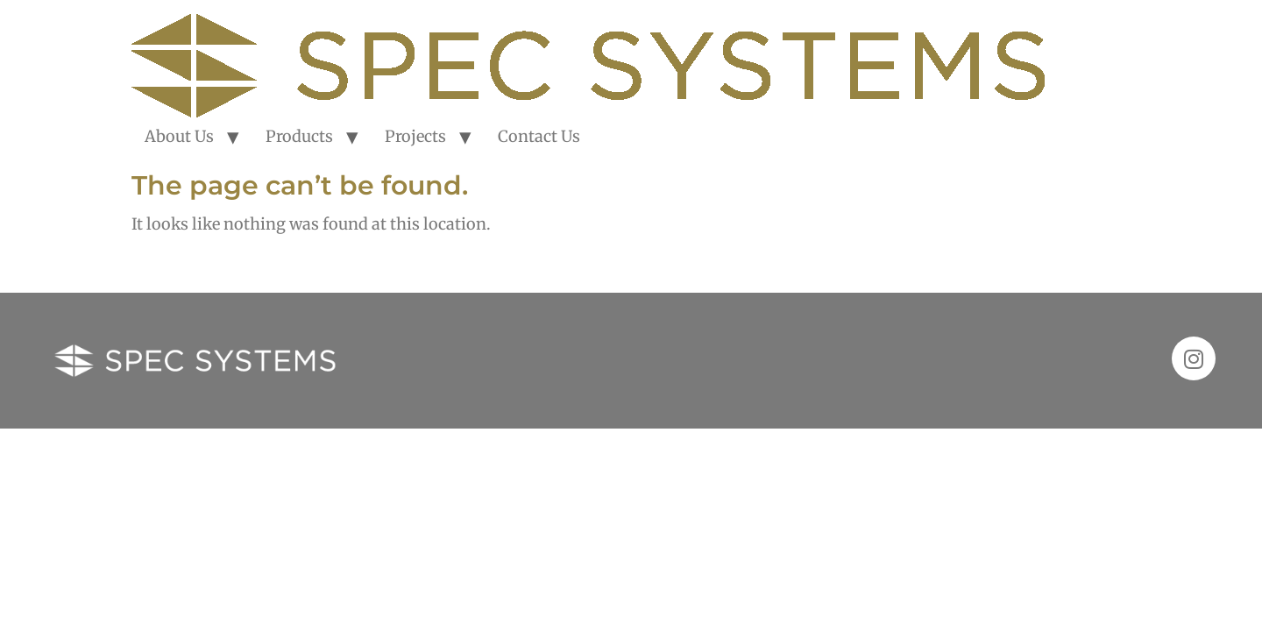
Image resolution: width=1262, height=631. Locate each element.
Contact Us (539, 136)
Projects (415, 136)
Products (299, 136)
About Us (179, 136)
